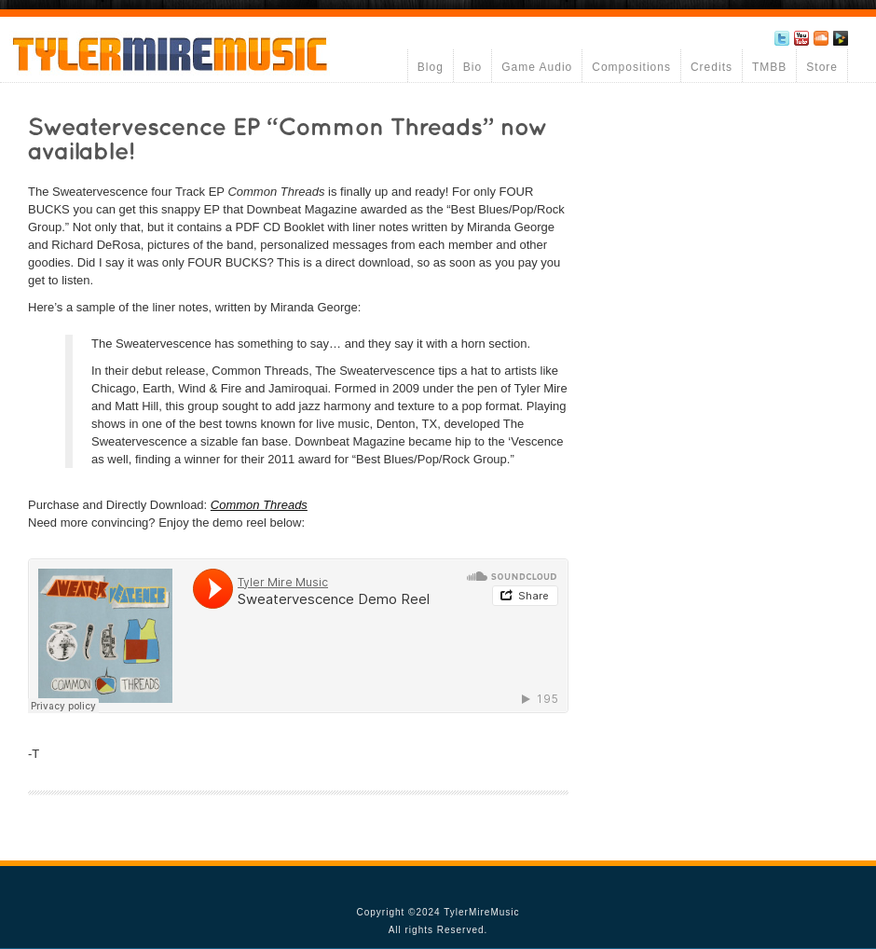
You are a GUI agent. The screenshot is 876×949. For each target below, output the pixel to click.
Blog (430, 67)
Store (822, 67)
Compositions (631, 67)
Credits (711, 67)
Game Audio (536, 67)
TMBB (769, 67)
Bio (472, 67)
